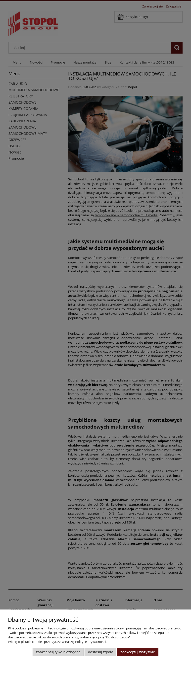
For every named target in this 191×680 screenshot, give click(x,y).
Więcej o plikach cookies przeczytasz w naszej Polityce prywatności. (57, 641)
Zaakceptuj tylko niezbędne (58, 652)
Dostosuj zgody (100, 652)
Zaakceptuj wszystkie (137, 652)
